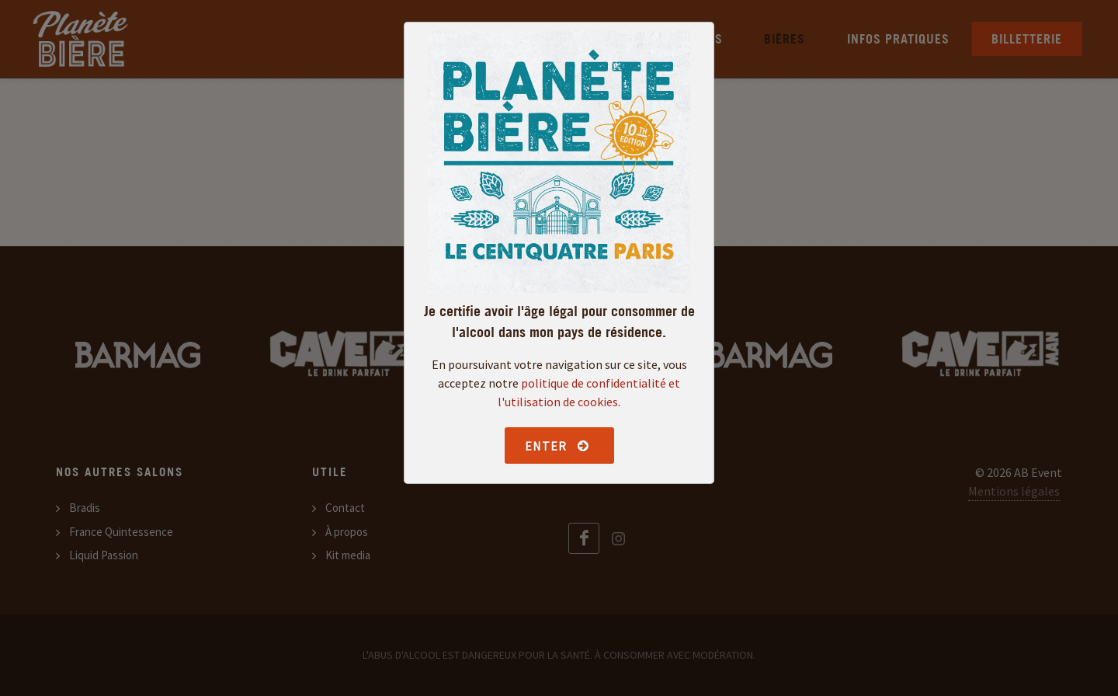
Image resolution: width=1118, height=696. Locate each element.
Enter (557, 446)
